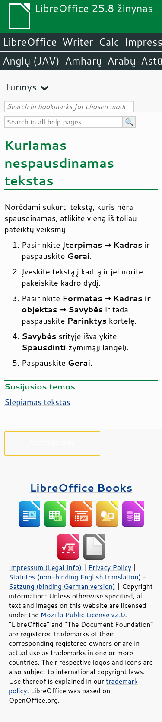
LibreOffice (30, 41)
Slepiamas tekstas (37, 402)
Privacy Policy (109, 567)
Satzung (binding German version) (62, 586)
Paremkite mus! (52, 442)
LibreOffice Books (81, 487)
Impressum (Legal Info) (45, 567)
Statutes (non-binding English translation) (75, 577)
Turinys (20, 86)
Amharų (83, 60)
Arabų (121, 60)
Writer (77, 41)
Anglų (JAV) (31, 60)
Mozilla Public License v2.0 (83, 614)
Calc (108, 41)
